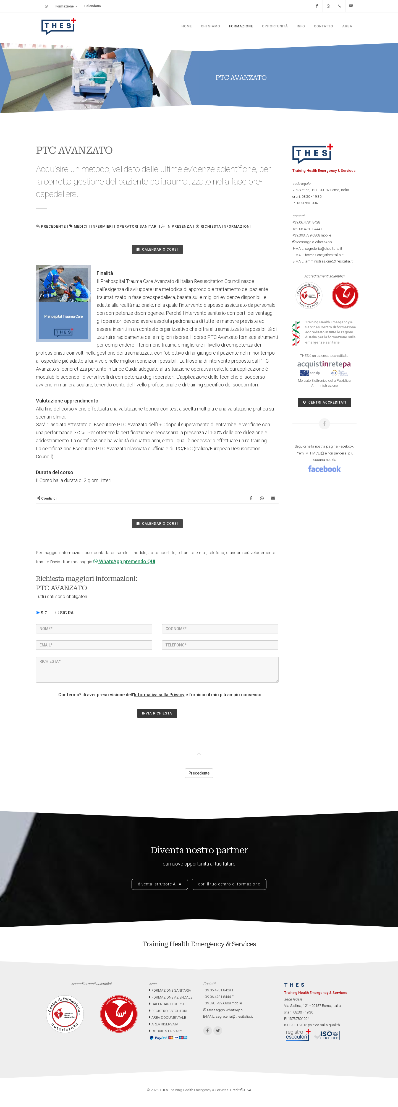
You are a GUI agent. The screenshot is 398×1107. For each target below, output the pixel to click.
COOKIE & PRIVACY (165, 1031)
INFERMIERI (102, 226)
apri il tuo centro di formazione (229, 884)
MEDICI (81, 226)
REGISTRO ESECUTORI (168, 1011)
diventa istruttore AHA (160, 884)
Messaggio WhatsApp (312, 242)
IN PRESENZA (176, 226)
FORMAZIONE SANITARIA (170, 990)
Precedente (51, 226)
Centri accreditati (324, 402)
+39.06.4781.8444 (306, 229)
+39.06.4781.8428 (306, 222)
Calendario (92, 6)
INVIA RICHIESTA (157, 713)
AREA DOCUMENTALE (167, 1017)
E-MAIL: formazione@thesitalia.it (318, 255)
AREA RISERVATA (163, 1024)
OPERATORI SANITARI (137, 226)
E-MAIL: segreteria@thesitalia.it (317, 248)
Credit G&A (240, 1090)
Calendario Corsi (157, 249)
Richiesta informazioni (223, 226)
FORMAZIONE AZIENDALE (170, 997)
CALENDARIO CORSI (166, 1004)
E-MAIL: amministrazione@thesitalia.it (322, 261)
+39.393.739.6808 (306, 235)
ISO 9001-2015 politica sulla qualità (312, 1025)
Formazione (66, 6)
